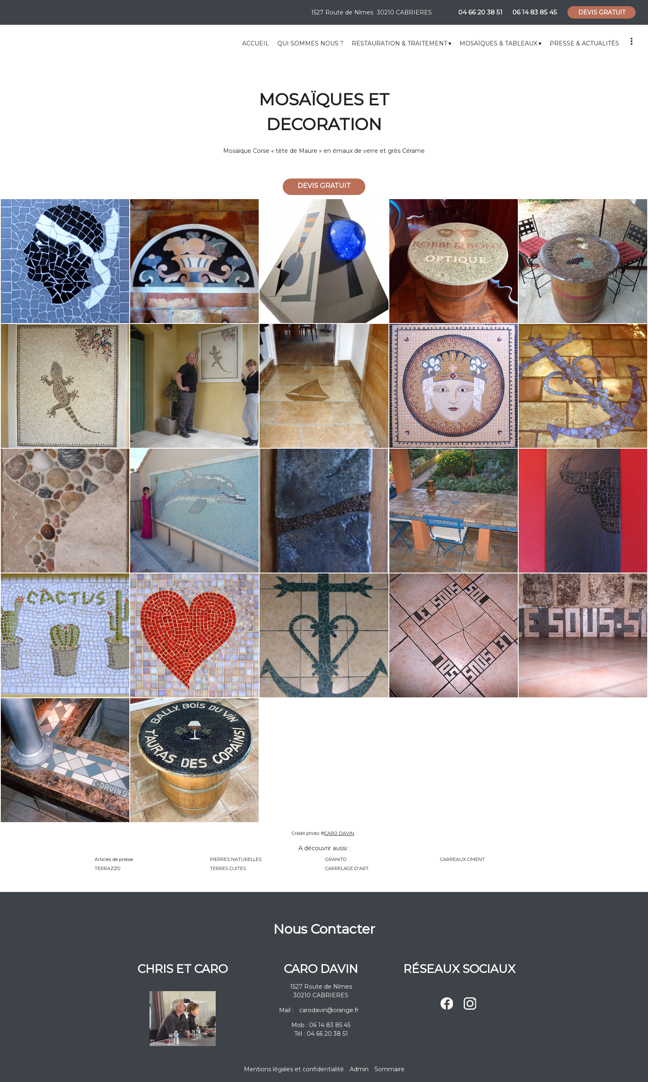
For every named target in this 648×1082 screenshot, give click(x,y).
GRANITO (336, 859)
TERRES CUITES (228, 868)
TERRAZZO (108, 868)
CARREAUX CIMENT (462, 859)
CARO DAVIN (339, 833)
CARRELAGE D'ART (347, 868)
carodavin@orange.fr (329, 1010)
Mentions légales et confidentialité (294, 1069)
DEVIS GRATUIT (601, 12)
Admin (359, 1069)
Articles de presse (114, 859)
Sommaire (389, 1069)
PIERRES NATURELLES (236, 859)
